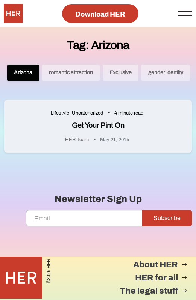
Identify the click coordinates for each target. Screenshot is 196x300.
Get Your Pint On (98, 125)
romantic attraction (71, 72)
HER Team (77, 139)
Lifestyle (60, 113)
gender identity (165, 72)
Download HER (100, 14)
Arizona (23, 72)
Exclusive (120, 72)
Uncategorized (87, 113)
